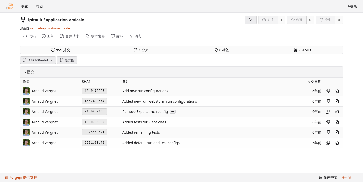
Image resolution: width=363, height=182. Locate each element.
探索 (24, 6)
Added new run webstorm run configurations (159, 101)
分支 (141, 49)
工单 (48, 36)
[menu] (328, 177)
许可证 (346, 177)
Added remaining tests (141, 132)
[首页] (10, 6)
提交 (60, 49)
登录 (351, 6)
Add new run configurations (145, 90)
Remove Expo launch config (145, 111)
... (172, 111)
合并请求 (69, 36)
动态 (135, 36)
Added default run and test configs (151, 142)
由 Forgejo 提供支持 (21, 177)
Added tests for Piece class (144, 122)
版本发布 (95, 36)
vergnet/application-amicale (50, 28)
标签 (221, 49)
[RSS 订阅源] (251, 20)
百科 (117, 36)
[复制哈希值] (328, 91)
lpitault (35, 19)
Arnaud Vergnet (45, 90)
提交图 (67, 60)
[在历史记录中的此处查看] (336, 91)
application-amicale (65, 19)
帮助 (39, 6)
